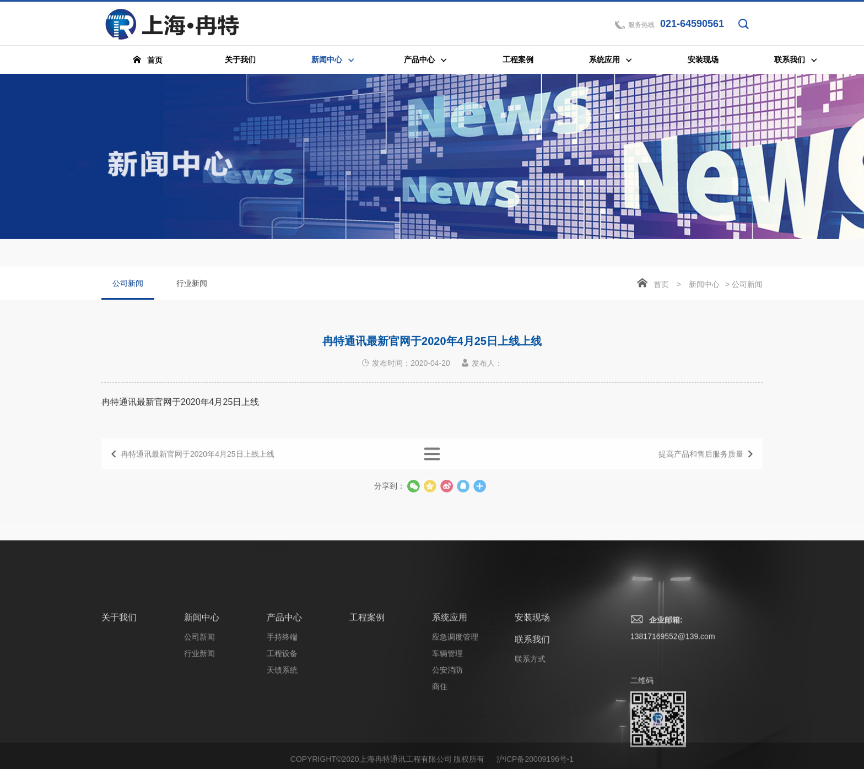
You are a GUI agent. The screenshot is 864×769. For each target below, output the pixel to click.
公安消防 (447, 726)
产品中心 (284, 674)
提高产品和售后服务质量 (700, 462)
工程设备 (282, 710)
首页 (661, 285)
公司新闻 (127, 290)
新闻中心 (704, 285)
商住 (439, 743)
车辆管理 (447, 710)
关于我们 (119, 674)
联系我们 (532, 696)
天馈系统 (282, 726)
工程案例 (367, 674)
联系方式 (530, 715)
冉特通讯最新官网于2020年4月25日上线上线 (197, 462)
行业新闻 (191, 284)
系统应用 (449, 674)
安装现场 (532, 674)
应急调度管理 (455, 693)
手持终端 (282, 693)
